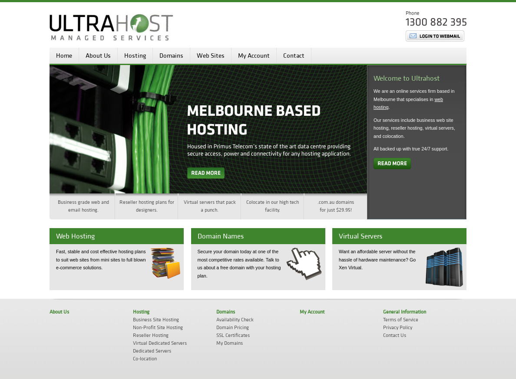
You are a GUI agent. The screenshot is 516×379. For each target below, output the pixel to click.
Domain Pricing (232, 327)
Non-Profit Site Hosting (158, 327)
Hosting (135, 55)
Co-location (145, 359)
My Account (254, 55)
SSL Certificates (233, 335)
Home (64, 55)
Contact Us (394, 335)
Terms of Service (400, 320)
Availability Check (235, 320)
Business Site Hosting (156, 320)
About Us (98, 55)
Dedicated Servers (152, 351)
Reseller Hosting (151, 335)
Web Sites (211, 55)
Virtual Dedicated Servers (160, 343)
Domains (171, 55)
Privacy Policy (397, 327)
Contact (293, 55)
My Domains (229, 343)
